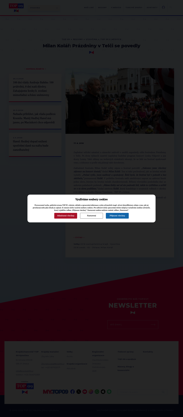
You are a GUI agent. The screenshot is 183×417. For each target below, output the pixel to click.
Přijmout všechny (117, 216)
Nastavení (91, 216)
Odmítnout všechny (65, 216)
